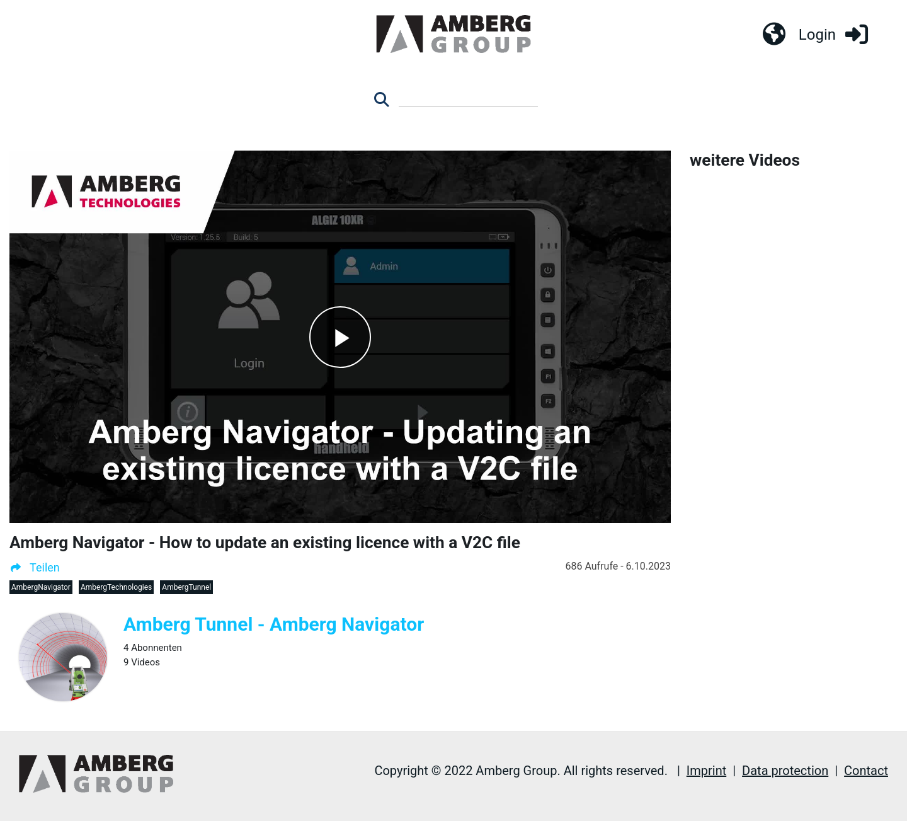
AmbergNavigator (41, 587)
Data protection (785, 770)
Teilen (34, 567)
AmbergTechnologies (116, 587)
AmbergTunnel (186, 587)
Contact (866, 770)
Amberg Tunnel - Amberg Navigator (273, 624)
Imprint (706, 770)
